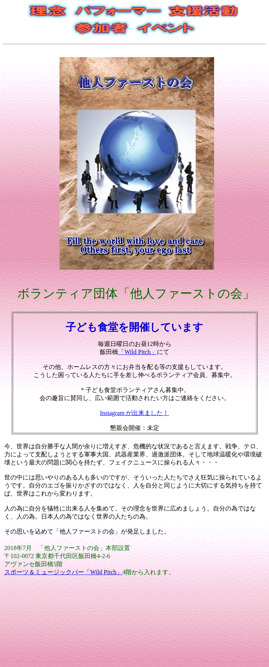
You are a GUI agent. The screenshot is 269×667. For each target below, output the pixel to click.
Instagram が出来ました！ (134, 413)
